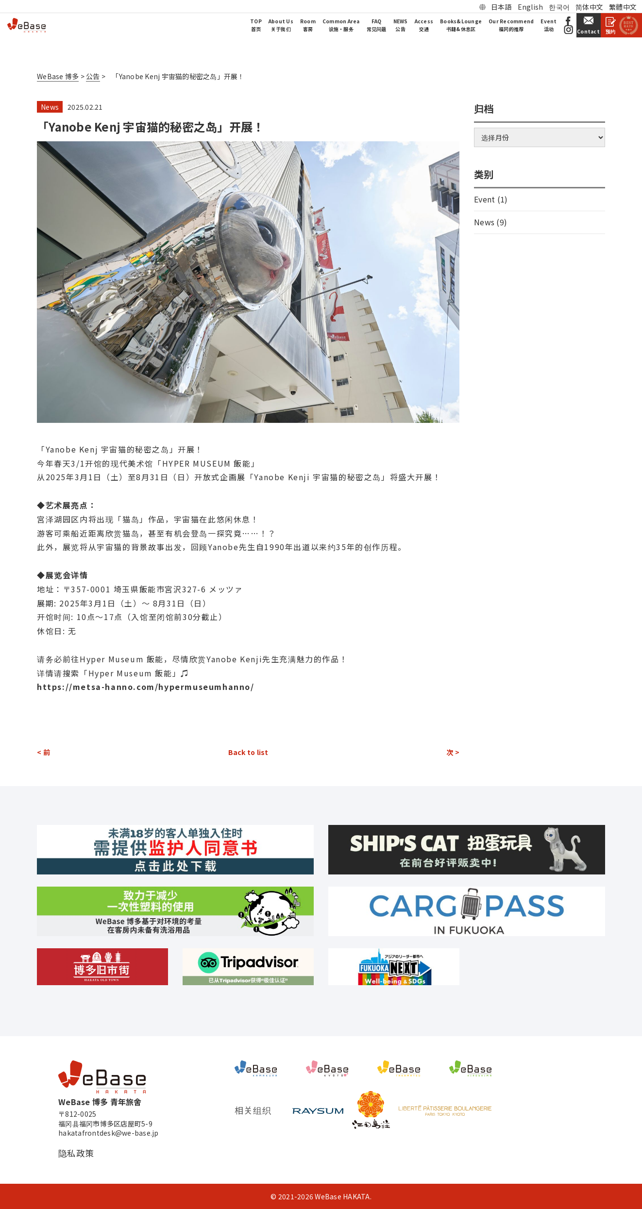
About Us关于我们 (281, 25)
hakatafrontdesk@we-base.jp (108, 1133)
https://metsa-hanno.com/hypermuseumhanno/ (145, 686)
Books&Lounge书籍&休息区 (461, 25)
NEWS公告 (400, 25)
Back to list (248, 752)
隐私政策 (76, 1153)
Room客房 (308, 25)
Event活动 (549, 25)
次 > (452, 752)
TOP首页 (256, 25)
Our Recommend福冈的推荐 (511, 25)
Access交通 (424, 25)
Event (484, 199)
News (50, 107)
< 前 (43, 752)
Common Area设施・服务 (341, 25)
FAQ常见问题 (377, 25)
